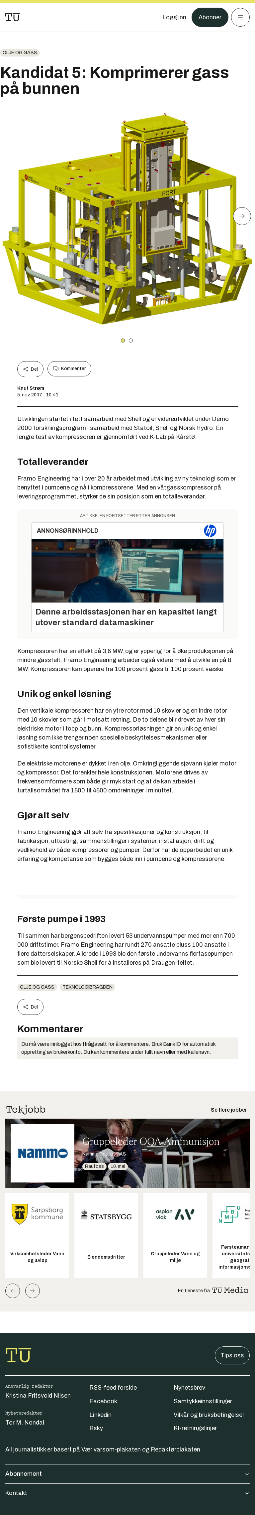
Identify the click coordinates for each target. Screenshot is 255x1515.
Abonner (210, 17)
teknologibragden (87, 987)
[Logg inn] (174, 17)
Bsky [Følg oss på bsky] (96, 1428)
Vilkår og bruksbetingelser (209, 1415)
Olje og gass (20, 52)
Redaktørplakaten (175, 1449)
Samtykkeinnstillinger (203, 1401)
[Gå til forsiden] (12, 17)
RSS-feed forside (113, 1387)
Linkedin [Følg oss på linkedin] (100, 1415)
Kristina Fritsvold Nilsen (38, 1395)
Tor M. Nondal (24, 1422)
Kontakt (127, 1493)
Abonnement (127, 1473)
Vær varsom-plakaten (111, 1449)
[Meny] (240, 17)
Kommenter (69, 368)
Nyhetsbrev (189, 1387)
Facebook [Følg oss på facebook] (103, 1401)
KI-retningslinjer (195, 1428)
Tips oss (232, 1355)
